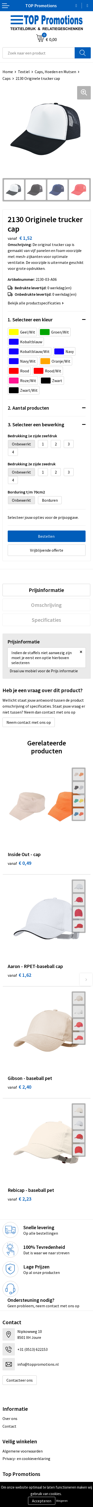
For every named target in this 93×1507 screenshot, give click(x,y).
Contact (9, 1426)
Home (7, 71)
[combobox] (38, 52)
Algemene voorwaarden (22, 1451)
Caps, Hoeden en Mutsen (55, 71)
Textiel (24, 71)
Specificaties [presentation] (46, 619)
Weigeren (62, 1501)
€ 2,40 (19, 1087)
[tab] (46, 590)
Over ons (9, 1418)
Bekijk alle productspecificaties (36, 302)
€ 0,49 (19, 863)
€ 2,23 (19, 1199)
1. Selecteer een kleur (30, 319)
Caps (6, 78)
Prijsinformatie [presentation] (46, 589)
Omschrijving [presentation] (46, 604)
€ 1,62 (19, 975)
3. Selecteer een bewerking (36, 424)
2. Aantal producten (28, 408)
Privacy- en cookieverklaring (26, 1458)
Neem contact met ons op (28, 722)
